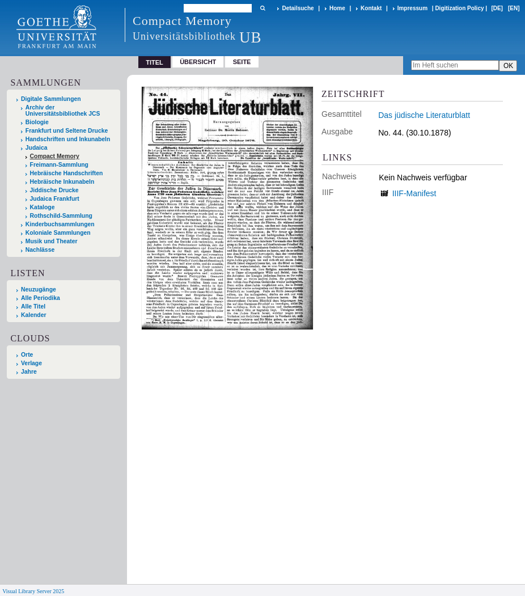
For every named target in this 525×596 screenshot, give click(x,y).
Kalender (33, 315)
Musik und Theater (52, 241)
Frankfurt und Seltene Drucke (67, 131)
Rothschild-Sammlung (61, 216)
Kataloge (42, 207)
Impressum (412, 8)
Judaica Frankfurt (54, 199)
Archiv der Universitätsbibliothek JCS (63, 110)
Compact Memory (54, 156)
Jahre (29, 372)
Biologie (37, 122)
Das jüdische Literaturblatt (424, 115)
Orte (27, 355)
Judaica (37, 148)
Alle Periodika (40, 298)
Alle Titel (33, 306)
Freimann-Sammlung (59, 165)
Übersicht (198, 61)
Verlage (31, 363)
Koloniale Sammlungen (58, 233)
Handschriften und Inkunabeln (68, 139)
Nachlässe (40, 250)
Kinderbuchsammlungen (60, 224)
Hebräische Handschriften (66, 173)
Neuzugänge (38, 289)
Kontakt (371, 8)
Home (337, 8)
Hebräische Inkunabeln (62, 182)
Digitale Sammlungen (51, 99)
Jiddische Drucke (54, 190)
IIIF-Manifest (414, 193)
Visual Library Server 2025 (33, 591)
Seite (242, 61)
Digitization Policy (459, 8)
